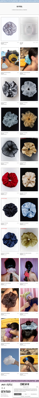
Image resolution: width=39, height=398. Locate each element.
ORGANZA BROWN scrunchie (5, 313)
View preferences (34, 394)
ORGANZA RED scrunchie (24, 283)
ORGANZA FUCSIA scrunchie (5, 343)
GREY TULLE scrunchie (4, 132)
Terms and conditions (27, 396)
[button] (37, 386)
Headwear (2, 74)
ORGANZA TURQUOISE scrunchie (25, 72)
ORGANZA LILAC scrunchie (24, 313)
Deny (26, 394)
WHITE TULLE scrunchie (23, 102)
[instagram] (2, 388)
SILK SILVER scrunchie (4, 42)
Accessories (5, 74)
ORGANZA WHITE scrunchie (5, 373)
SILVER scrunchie (4, 102)
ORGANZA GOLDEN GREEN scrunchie (25, 253)
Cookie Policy (22, 396)
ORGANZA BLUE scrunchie (24, 373)
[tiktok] (4, 388)
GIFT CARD (21, 42)
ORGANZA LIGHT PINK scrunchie (6, 283)
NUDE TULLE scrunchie (23, 132)
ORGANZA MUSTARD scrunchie (5, 72)
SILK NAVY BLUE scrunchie (5, 253)
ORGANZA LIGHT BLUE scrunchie (25, 343)
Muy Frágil (2, 43)
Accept (18, 394)
